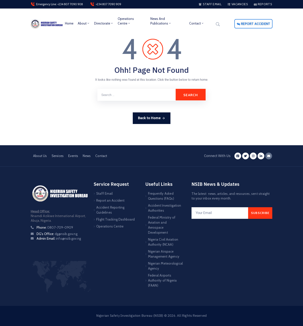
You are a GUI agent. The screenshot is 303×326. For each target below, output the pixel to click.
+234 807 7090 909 (108, 4)
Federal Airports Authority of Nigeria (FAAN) (162, 280)
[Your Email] (220, 213)
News (87, 156)
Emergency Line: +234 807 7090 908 (59, 4)
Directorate (103, 23)
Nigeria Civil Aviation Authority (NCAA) (163, 242)
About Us (40, 156)
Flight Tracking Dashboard (115, 219)
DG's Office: (57, 234)
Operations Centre (126, 21)
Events (73, 156)
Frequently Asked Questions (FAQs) (161, 196)
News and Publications (160, 21)
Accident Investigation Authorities (164, 208)
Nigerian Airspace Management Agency (163, 254)
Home (69, 23)
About (84, 23)
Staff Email (104, 193)
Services (58, 156)
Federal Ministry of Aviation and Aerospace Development (162, 225)
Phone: (55, 227)
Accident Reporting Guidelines (110, 209)
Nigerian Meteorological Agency (165, 265)
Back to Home (151, 118)
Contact (196, 23)
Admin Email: (59, 238)
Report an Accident (110, 200)
